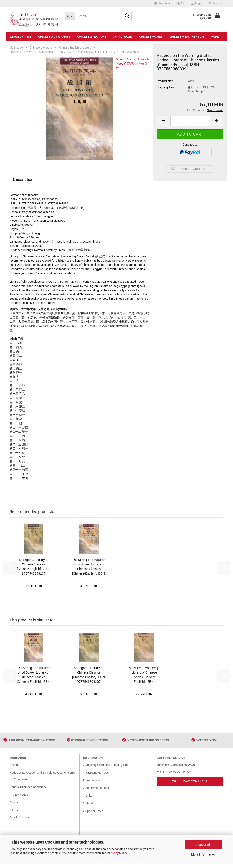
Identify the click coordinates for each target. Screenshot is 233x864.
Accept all (203, 844)
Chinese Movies (150, 36)
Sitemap (15, 810)
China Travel (122, 36)
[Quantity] (190, 121)
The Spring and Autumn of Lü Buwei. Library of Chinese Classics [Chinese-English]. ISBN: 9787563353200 (89, 567)
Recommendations (96, 788)
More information (203, 854)
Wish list (216, 3)
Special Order (93, 811)
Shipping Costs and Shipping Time (106, 765)
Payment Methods (96, 772)
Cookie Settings (20, 817)
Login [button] (196, 3)
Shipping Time (166, 87)
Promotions (91, 780)
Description (23, 179)
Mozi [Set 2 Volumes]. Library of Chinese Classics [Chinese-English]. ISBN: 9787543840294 (144, 675)
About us (90, 803)
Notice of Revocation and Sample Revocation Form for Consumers (42, 776)
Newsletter (162, 3)
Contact (15, 802)
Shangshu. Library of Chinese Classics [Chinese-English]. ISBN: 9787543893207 (33, 566)
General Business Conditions (28, 787)
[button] (181, 3)
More (215, 36)
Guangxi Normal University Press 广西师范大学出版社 (132, 63)
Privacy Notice (118, 853)
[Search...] (70, 16)
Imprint (14, 765)
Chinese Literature (91, 36)
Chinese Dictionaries (54, 36)
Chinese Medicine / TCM (186, 36)
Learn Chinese (20, 36)
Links (87, 795)
